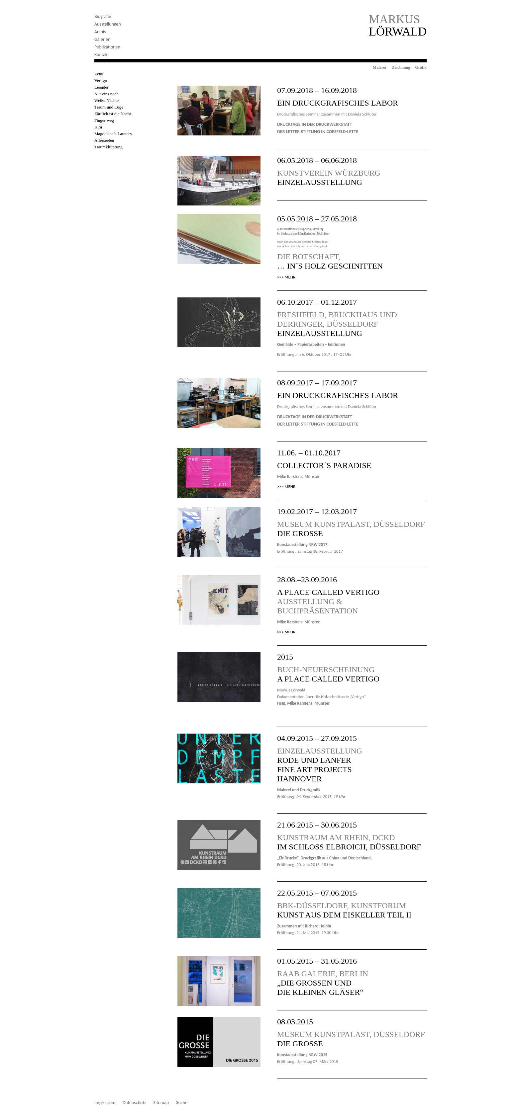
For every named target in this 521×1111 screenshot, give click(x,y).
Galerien (102, 39)
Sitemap (161, 1102)
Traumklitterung (108, 146)
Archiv (100, 32)
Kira (98, 126)
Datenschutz (134, 1102)
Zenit (98, 73)
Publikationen (107, 47)
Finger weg (104, 120)
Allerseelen (104, 140)
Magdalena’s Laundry (113, 133)
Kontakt (101, 54)
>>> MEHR (286, 277)
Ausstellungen (107, 24)
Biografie (102, 16)
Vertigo (100, 80)
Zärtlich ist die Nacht (112, 113)
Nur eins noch (106, 93)
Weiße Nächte (106, 100)
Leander (101, 87)
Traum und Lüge (108, 107)
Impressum (104, 1102)
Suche (181, 1102)
